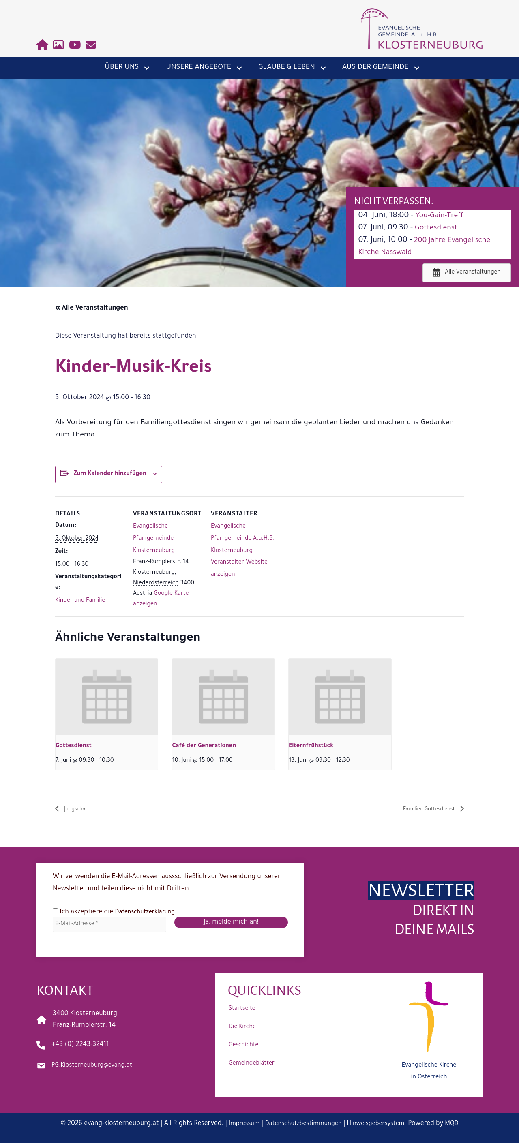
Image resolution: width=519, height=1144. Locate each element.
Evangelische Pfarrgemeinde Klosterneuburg (154, 539)
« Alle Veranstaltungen (91, 308)
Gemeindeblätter (252, 1065)
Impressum (237, 1125)
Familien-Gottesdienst (422, 810)
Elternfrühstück (311, 746)
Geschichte (243, 1046)
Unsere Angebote (198, 68)
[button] (147, 68)
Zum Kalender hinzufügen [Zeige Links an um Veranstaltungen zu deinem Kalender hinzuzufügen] (110, 474)
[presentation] (107, 697)
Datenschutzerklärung (148, 913)
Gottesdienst (438, 228)
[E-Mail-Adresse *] (109, 925)
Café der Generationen (204, 746)
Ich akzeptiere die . (118, 913)
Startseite (242, 1010)
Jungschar (78, 810)
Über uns (122, 68)
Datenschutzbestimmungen (301, 1125)
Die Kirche (242, 1028)
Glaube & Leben (286, 68)
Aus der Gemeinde (375, 68)
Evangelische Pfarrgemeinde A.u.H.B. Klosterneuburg (243, 539)
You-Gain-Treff (442, 216)
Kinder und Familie (80, 601)
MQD (459, 1125)
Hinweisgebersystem (380, 1125)
